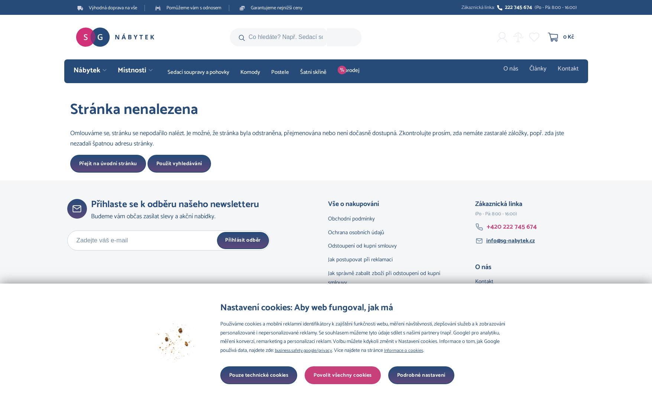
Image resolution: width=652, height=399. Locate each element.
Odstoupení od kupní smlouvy (362, 246)
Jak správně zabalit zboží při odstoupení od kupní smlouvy (384, 278)
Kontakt (570, 72)
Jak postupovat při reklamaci (360, 259)
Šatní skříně (313, 72)
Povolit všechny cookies (416, 375)
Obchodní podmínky (351, 218)
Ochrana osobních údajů (356, 232)
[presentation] (123, 272)
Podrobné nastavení (253, 375)
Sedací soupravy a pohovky (198, 72)
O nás (516, 72)
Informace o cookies (413, 350)
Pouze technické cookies (332, 375)
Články (541, 72)
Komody (250, 72)
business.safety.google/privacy (307, 350)
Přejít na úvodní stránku (108, 164)
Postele (280, 72)
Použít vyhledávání (179, 164)
